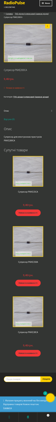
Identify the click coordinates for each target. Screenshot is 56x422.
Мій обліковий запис (9, 417)
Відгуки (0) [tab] (9, 119)
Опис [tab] (6, 110)
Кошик (43, 415)
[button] (47, 26)
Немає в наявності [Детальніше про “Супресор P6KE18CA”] (28, 353)
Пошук (28, 417)
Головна (9, 13)
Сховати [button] (7, 407)
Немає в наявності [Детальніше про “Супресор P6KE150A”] (28, 282)
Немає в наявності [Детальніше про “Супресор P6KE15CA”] (28, 212)
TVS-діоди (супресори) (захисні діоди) (32, 13)
